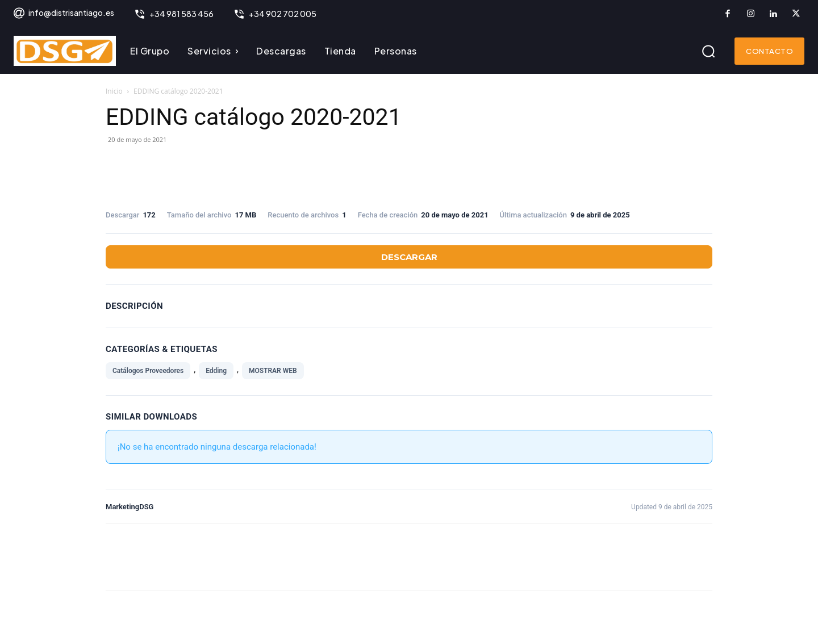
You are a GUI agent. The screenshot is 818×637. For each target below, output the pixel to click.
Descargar (409, 257)
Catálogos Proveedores (147, 371)
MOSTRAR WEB (273, 371)
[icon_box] (63, 14)
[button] (708, 51)
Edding (216, 371)
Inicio (114, 91)
